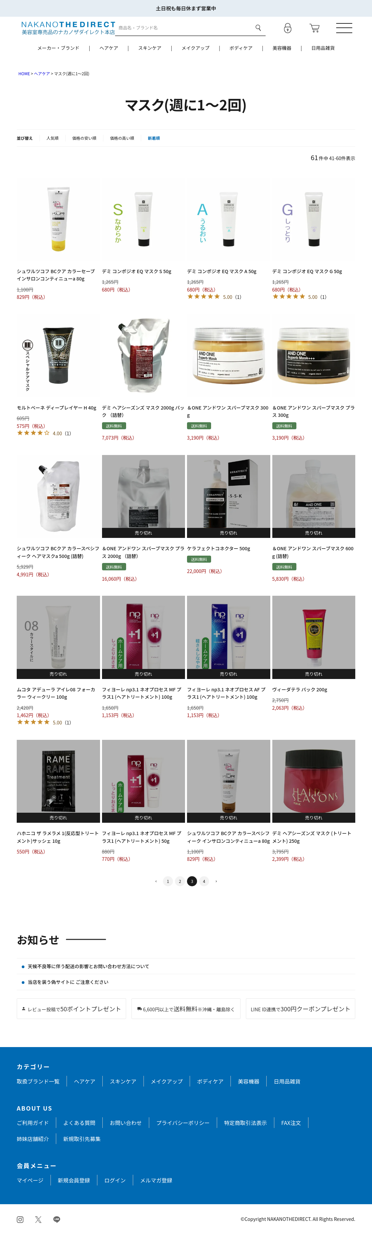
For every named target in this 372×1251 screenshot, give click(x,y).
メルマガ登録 (156, 1197)
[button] (156, 899)
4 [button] (204, 898)
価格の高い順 (122, 155)
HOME (24, 91)
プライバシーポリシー (183, 1140)
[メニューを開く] (347, 36)
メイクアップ (195, 65)
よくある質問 (79, 1140)
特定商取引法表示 (245, 1140)
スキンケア (150, 65)
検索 (257, 36)
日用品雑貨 (323, 65)
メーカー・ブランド (58, 65)
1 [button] (168, 898)
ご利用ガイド (33, 1140)
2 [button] (180, 898)
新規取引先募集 (82, 1156)
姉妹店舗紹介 (33, 1156)
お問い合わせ (126, 1140)
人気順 (52, 155)
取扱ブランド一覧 (38, 1099)
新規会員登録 (74, 1197)
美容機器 (282, 65)
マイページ (30, 1197)
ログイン (115, 1197)
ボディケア (241, 65)
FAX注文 (291, 1140)
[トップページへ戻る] (63, 36)
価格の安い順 (84, 155)
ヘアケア (108, 65)
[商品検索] (182, 36)
